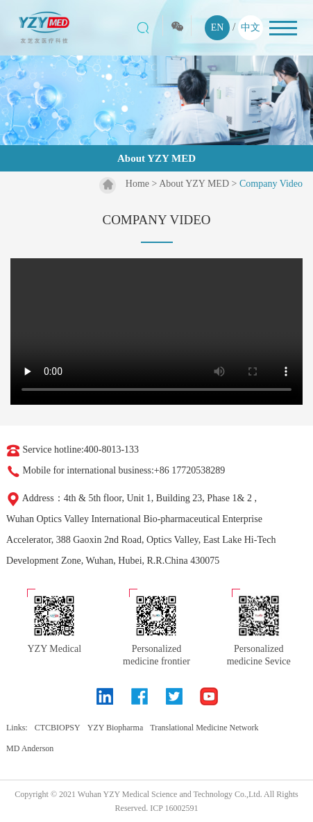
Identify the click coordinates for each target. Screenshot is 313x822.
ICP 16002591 (174, 808)
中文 (250, 27)
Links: (17, 727)
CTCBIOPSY (58, 727)
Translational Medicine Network (204, 727)
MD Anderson (29, 748)
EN (217, 27)
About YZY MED (194, 183)
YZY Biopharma (115, 727)
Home (137, 183)
